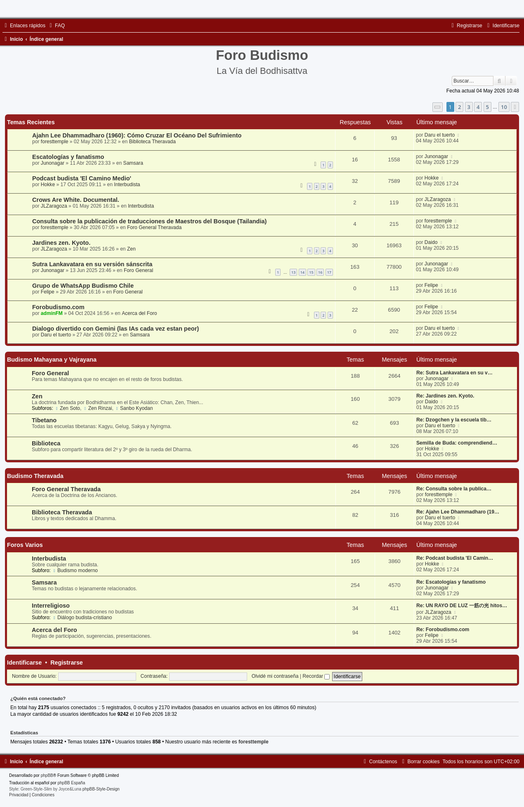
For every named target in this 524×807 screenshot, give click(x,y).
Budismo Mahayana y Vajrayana (52, 359)
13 (293, 272)
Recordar (316, 676)
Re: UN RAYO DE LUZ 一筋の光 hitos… (461, 605)
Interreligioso (51, 605)
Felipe (47, 292)
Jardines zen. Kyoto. (61, 242)
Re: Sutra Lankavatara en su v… (454, 373)
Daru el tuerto (440, 135)
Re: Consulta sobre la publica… (453, 489)
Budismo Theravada (35, 476)
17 (329, 272)
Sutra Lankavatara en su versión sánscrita (92, 264)
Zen (131, 249)
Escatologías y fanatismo (68, 157)
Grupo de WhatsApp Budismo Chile (83, 285)
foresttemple (54, 141)
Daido (431, 242)
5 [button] (487, 107)
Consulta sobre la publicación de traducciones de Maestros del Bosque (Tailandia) (149, 221)
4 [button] (478, 107)
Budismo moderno (75, 570)
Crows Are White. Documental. (75, 199)
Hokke (48, 184)
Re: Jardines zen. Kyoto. (445, 396)
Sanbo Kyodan (134, 408)
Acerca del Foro (139, 313)
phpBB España (71, 783)
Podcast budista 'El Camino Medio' (81, 178)
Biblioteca (46, 443)
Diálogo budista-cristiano (82, 617)
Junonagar (52, 163)
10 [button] (504, 107)
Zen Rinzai (97, 408)
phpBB (47, 775)
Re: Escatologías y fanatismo (451, 582)
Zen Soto (67, 408)
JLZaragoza (54, 206)
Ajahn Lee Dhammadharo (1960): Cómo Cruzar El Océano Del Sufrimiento (136, 135)
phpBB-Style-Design (101, 789)
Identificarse (24, 662)
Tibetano (44, 420)
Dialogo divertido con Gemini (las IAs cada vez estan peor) (115, 328)
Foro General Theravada (154, 227)
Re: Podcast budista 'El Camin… (454, 558)
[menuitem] (56, 25)
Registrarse (66, 662)
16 (320, 272)
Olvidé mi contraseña (275, 676)
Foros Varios (25, 545)
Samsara (133, 163)
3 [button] (468, 107)
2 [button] (459, 107)
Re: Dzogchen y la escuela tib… (453, 420)
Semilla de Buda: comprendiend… (456, 443)
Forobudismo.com (58, 307)
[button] (437, 107)
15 (311, 272)
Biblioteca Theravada (152, 141)
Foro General (138, 270)
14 (302, 272)
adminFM (52, 313)
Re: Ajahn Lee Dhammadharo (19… (457, 512)
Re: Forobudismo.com (442, 629)
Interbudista (127, 184)
